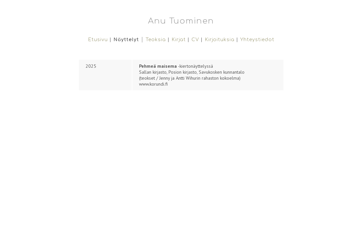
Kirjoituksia (220, 39)
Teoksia (156, 39)
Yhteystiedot (257, 39)
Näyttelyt (126, 39)
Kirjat (179, 39)
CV (195, 39)
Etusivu (98, 39)
